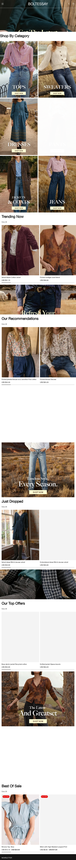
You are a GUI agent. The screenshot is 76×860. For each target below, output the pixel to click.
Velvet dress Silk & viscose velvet (13, 562)
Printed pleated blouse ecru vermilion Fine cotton (19, 379)
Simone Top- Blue (8, 847)
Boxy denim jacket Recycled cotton (14, 664)
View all (4, 222)
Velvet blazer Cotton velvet (11, 277)
